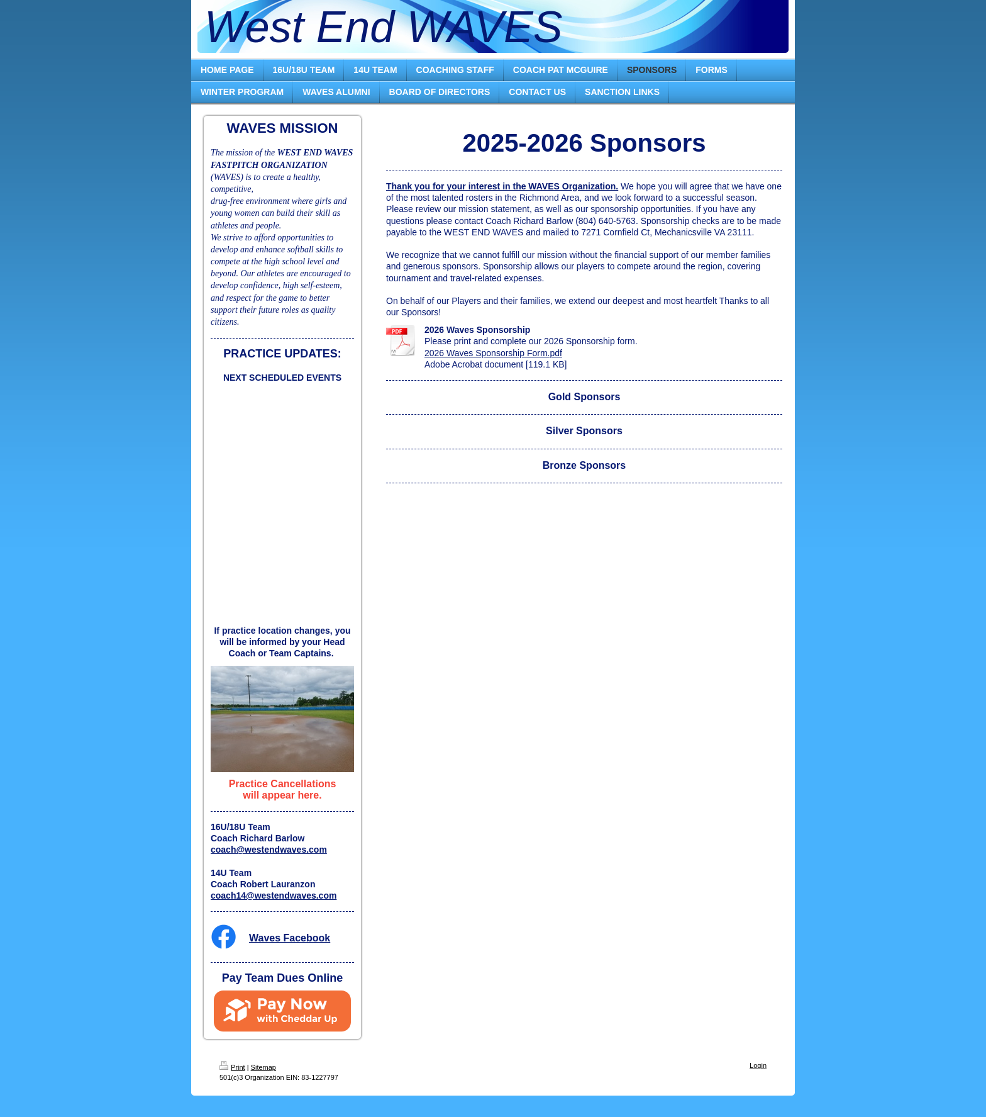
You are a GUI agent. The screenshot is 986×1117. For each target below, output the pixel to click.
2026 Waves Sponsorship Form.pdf (493, 353)
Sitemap (263, 1067)
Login (758, 1065)
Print (232, 1067)
